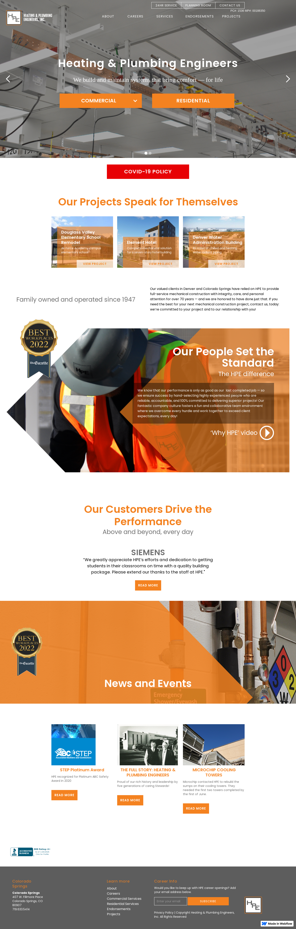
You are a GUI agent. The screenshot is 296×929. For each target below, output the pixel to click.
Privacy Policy (164, 912)
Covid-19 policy (148, 171)
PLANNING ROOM (198, 5)
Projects (231, 16)
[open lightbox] (239, 433)
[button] (110, 16)
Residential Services (123, 903)
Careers (113, 893)
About (112, 888)
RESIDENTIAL (193, 100)
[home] (26, 17)
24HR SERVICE (166, 5)
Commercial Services (124, 898)
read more (148, 585)
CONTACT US (230, 5)
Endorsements (199, 16)
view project (95, 264)
